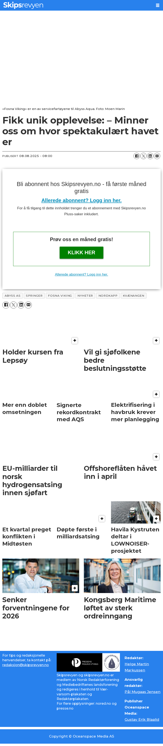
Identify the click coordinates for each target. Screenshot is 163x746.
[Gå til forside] (76, 5)
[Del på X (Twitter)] (143, 156)
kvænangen (133, 295)
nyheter (85, 295)
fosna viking (60, 295)
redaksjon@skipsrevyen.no (25, 665)
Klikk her (81, 252)
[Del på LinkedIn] (150, 156)
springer (34, 295)
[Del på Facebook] (136, 156)
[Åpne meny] (158, 5)
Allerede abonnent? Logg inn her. (81, 200)
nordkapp (107, 295)
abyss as (12, 295)
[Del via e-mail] (157, 156)
